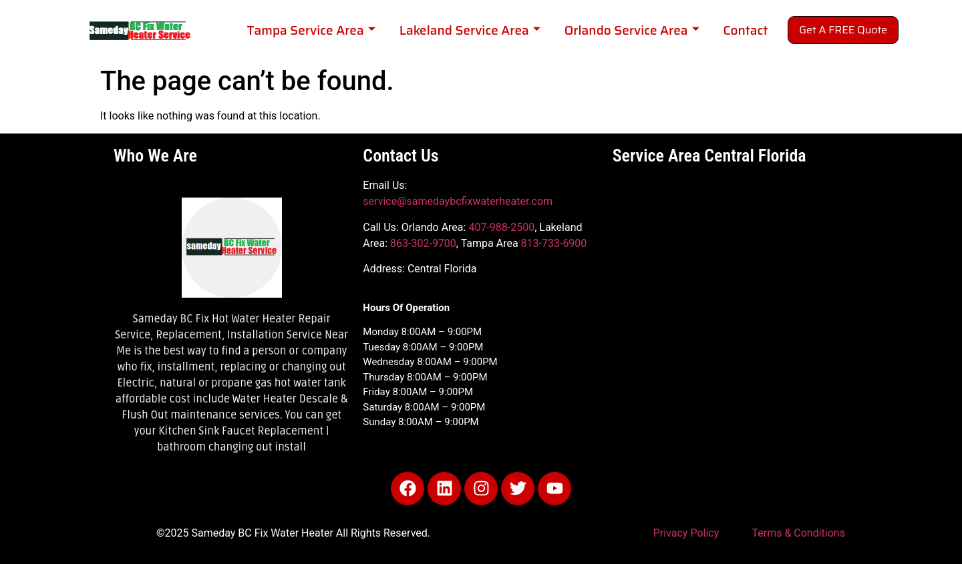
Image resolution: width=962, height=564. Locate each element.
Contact (746, 30)
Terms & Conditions (798, 533)
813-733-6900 (554, 243)
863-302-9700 (423, 243)
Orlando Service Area (632, 30)
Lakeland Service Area (469, 30)
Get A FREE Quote (843, 29)
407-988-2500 (501, 227)
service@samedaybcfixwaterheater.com (457, 201)
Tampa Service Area (311, 30)
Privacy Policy (686, 533)
